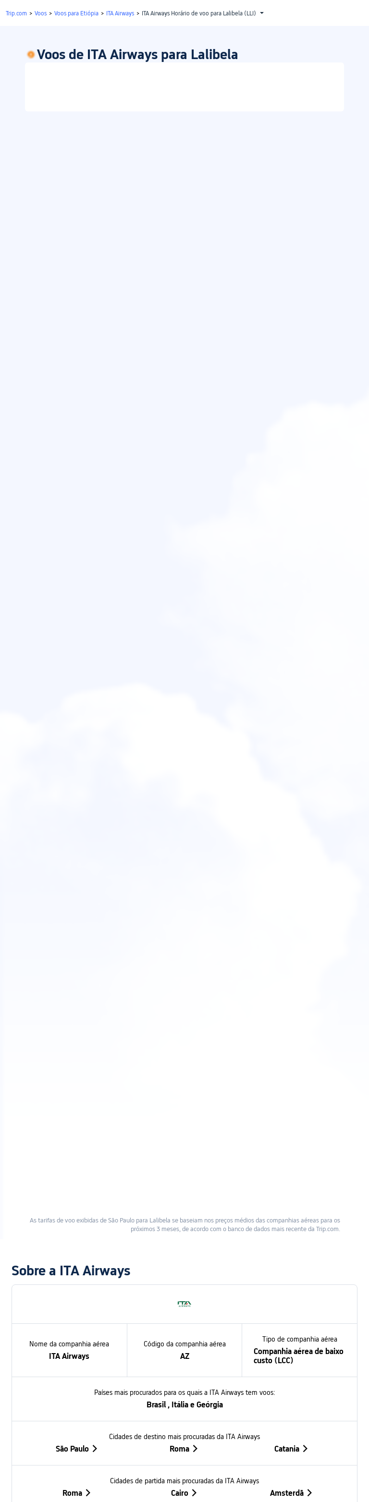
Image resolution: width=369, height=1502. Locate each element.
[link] (184, 122)
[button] (277, 25)
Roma (184, 1066)
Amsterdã (291, 1110)
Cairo (184, 1110)
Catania (291, 1066)
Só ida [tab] (263, 72)
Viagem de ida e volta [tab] (106, 72)
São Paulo (77, 1066)
